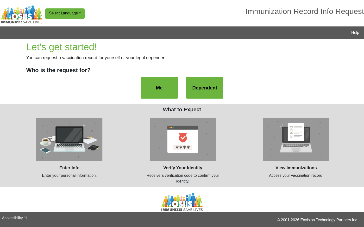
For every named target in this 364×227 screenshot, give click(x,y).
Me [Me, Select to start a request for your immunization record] (159, 87)
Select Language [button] (63, 13)
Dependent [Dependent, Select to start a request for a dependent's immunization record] (204, 87)
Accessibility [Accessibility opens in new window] (12, 218)
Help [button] (355, 33)
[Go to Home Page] (21, 14)
